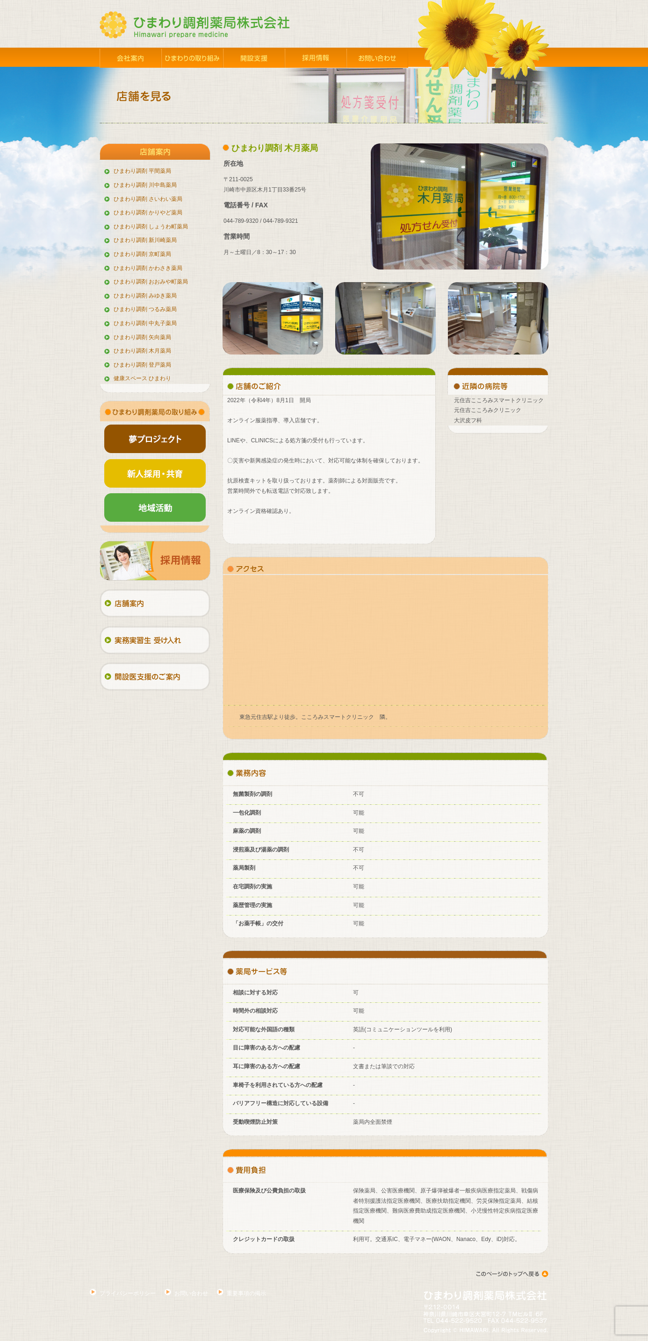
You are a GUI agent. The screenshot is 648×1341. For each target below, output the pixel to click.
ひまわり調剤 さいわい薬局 (148, 199)
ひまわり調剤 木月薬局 (142, 351)
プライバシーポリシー (128, 1293)
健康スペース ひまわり (142, 378)
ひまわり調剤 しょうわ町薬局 (151, 226)
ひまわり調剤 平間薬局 (142, 171)
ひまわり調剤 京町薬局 (142, 254)
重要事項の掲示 (246, 1293)
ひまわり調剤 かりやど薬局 (148, 212)
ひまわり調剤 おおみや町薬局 (151, 281)
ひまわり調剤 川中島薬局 (145, 185)
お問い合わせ (191, 1293)
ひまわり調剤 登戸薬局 (142, 365)
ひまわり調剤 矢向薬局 (142, 337)
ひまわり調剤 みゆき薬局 (145, 295)
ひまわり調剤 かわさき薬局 (148, 268)
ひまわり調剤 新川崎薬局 (145, 240)
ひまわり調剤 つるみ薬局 (145, 309)
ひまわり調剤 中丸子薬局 (145, 323)
